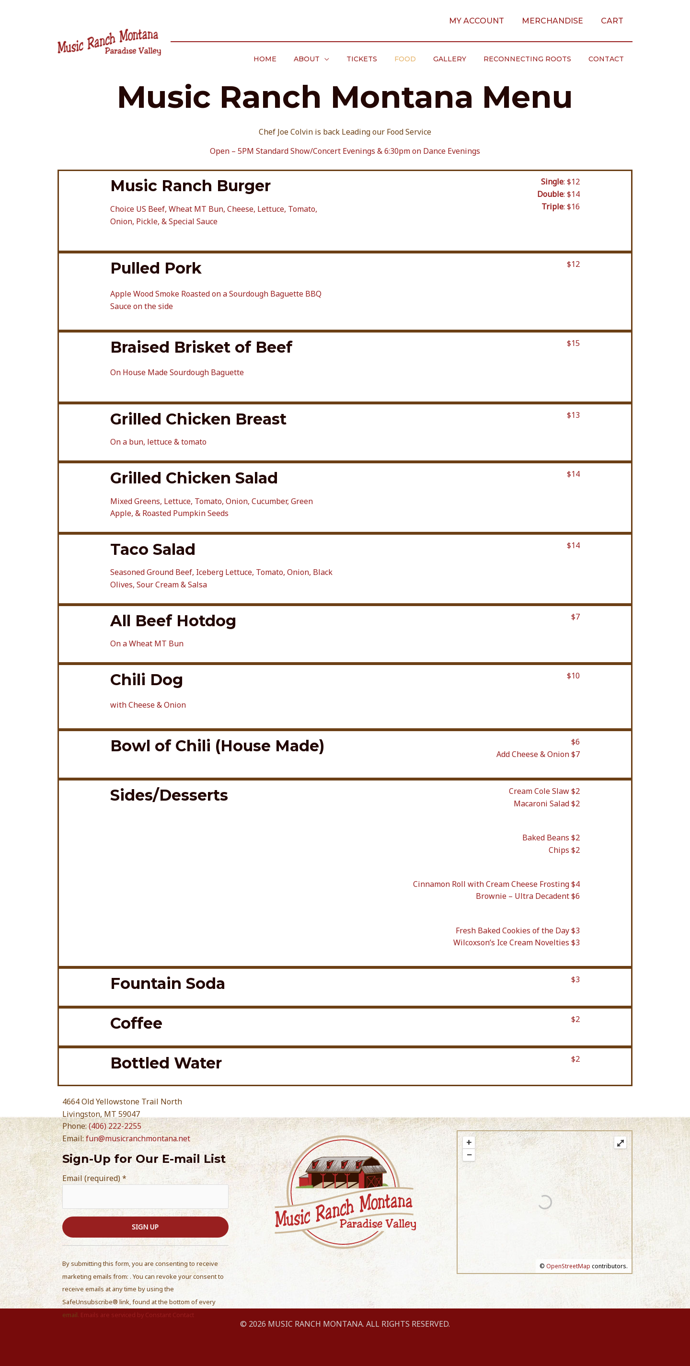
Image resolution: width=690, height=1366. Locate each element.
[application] (345, 59)
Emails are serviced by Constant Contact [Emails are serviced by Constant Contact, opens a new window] (137, 1314)
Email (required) (94, 1177)
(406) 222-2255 (115, 1126)
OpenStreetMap (568, 1266)
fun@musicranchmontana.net (139, 1138)
